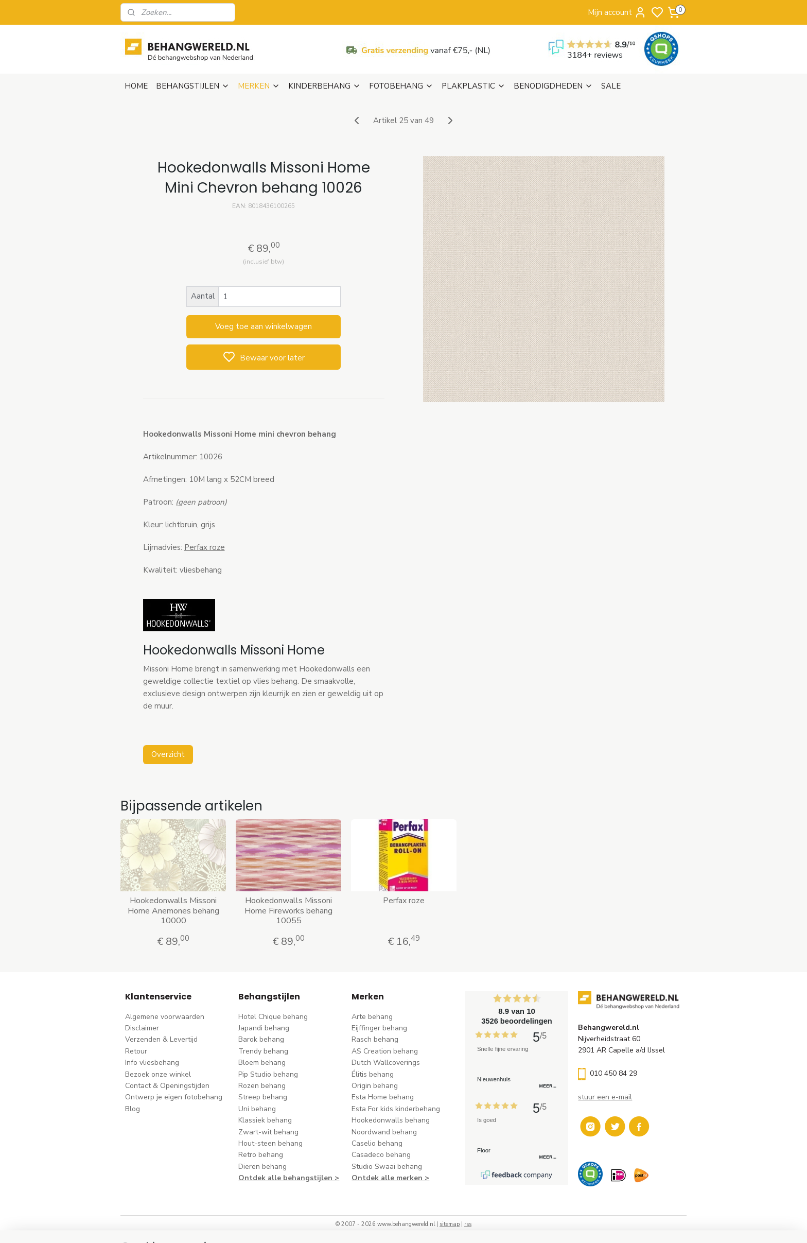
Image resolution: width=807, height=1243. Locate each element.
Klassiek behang (265, 1120)
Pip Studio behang (268, 1074)
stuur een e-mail (605, 1097)
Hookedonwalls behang (391, 1120)
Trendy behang (263, 1051)
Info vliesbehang (152, 1062)
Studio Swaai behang (387, 1166)
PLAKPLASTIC (473, 86)
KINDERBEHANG (324, 86)
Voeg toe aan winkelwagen (263, 326)
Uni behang (257, 1109)
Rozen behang (262, 1086)
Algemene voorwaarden (164, 1017)
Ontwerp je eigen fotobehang (173, 1097)
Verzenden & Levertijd (161, 1039)
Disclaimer (142, 1028)
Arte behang (372, 1017)
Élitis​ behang (373, 1074)
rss (467, 1224)
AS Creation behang (385, 1051)
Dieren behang (262, 1166)
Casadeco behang (381, 1155)
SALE (611, 86)
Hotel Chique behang (273, 1017)
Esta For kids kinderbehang (396, 1109)
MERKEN (259, 86)
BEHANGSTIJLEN (193, 86)
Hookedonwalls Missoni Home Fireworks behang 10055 (288, 911)
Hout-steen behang (270, 1143)
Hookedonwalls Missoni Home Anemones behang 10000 (173, 911)
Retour (136, 1051)
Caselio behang (377, 1143)
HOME (136, 86)
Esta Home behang (383, 1097)
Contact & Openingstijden (167, 1086)
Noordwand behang (384, 1132)
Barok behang (261, 1039)
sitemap (450, 1224)
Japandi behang (263, 1028)
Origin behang (375, 1086)
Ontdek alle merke (385, 1178)
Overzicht (167, 754)
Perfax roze (204, 547)
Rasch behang (375, 1039)
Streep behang (262, 1097)
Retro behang (260, 1155)
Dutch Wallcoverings (386, 1062)
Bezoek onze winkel (158, 1074)
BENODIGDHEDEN (553, 86)
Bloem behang (262, 1062)
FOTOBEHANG (401, 86)
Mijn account (617, 12)
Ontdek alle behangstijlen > (288, 1178)
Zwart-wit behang (268, 1132)
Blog (132, 1109)
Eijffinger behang (379, 1028)
